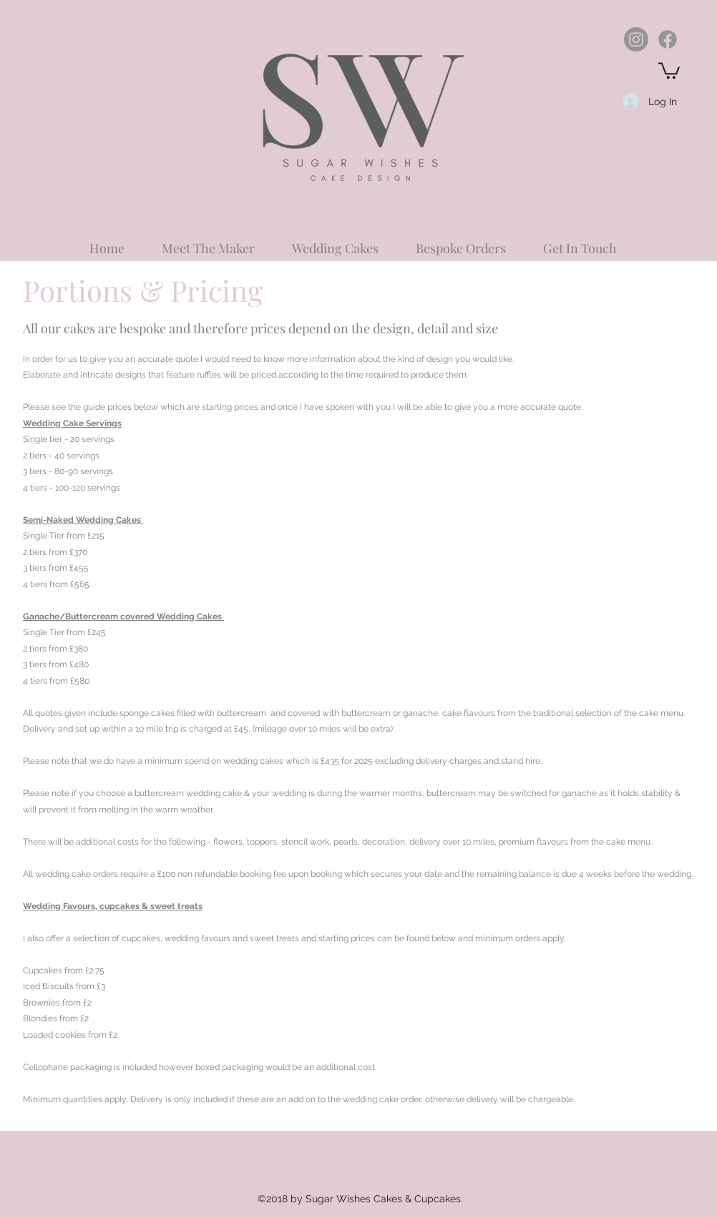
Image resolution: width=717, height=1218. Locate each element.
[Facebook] (667, 39)
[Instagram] (636, 39)
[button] (669, 70)
